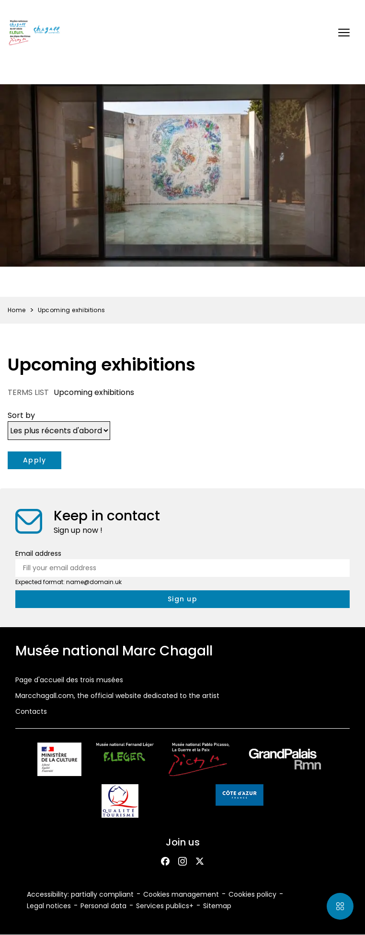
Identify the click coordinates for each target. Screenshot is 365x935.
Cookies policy (252, 894)
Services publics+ (165, 906)
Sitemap (217, 906)
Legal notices (49, 906)
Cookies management (181, 894)
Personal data (103, 906)
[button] (344, 32)
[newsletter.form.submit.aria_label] (182, 599)
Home (17, 310)
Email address (38, 553)
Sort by (21, 415)
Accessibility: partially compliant (80, 894)
